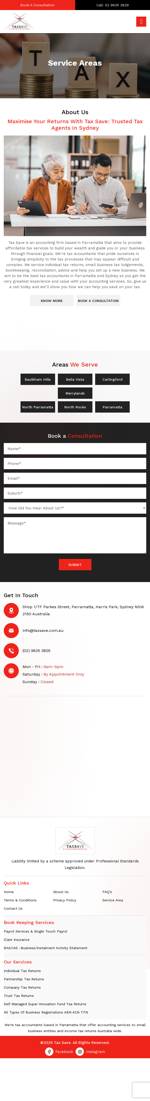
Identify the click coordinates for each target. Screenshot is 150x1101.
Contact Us (13, 910)
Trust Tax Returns (19, 997)
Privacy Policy (64, 901)
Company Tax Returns (22, 989)
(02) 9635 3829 (36, 651)
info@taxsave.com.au (43, 631)
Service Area (112, 901)
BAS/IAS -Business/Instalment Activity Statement (45, 949)
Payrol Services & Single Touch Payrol (35, 933)
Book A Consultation (37, 5)
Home (9, 893)
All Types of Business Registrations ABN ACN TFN (46, 1013)
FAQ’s (107, 893)
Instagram (95, 1053)
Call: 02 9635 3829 (112, 5)
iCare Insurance (17, 941)
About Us (61, 893)
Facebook (64, 1053)
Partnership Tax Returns (24, 980)
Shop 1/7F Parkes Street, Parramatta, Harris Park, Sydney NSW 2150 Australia (83, 612)
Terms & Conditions (20, 901)
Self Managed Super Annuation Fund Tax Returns (45, 1005)
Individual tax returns (22, 972)
